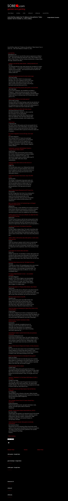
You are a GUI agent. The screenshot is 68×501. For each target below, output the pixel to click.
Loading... (10, 456)
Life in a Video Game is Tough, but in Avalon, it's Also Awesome (23, 345)
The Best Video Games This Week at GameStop (20, 226)
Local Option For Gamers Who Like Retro (18, 250)
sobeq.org (37, 13)
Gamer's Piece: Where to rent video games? (19, 99)
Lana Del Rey (46, 13)
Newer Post (11, 449)
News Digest (10, 13)
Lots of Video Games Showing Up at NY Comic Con (21, 190)
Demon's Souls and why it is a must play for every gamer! (22, 355)
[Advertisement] (23, 476)
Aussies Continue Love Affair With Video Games (20, 109)
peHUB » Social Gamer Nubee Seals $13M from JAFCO (22, 410)
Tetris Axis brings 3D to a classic (16, 366)
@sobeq (18, 13)
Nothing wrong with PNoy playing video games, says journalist (23, 87)
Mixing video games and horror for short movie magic (21, 76)
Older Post (40, 449)
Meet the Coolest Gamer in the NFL (17, 296)
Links (24, 13)
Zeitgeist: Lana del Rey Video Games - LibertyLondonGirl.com (23, 63)
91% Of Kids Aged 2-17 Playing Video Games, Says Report (23, 286)
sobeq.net (30, 13)
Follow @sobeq (11, 436)
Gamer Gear (12, 122)
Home (25, 449)
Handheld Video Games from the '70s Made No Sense (21, 262)
